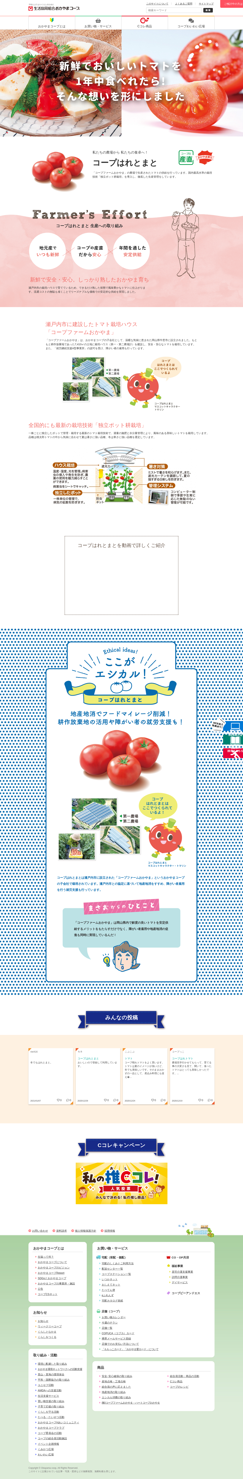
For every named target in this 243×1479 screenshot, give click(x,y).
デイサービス (180, 1282)
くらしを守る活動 (48, 1411)
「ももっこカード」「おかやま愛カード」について (130, 1349)
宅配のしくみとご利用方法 (118, 1263)
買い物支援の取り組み (51, 1401)
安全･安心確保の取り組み (117, 1376)
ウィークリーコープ (50, 1326)
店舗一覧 (107, 1327)
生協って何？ (46, 1256)
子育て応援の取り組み (51, 1406)
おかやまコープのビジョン (54, 1267)
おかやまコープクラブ (51, 1427)
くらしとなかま (47, 1331)
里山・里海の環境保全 (51, 1374)
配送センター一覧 (112, 1268)
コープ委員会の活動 (50, 1433)
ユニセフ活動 (46, 1385)
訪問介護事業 (180, 1277)
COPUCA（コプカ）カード (118, 1333)
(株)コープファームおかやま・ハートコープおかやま (131, 1402)
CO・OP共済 (180, 1257)
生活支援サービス (48, 1395)
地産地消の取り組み (114, 1392)
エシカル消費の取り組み (116, 1397)
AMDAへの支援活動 (50, 1390)
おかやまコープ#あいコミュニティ (58, 1422)
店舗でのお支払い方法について (120, 1343)
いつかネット (110, 1279)
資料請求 (61, 1230)
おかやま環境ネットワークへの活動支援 (60, 1369)
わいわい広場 (46, 1454)
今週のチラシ (110, 1322)
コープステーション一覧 (116, 1274)
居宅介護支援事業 (182, 1271)
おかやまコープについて (52, 1262)
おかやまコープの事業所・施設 (56, 1283)
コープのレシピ (179, 1386)
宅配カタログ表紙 (112, 1300)
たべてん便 (108, 1289)
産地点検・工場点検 (114, 1381)
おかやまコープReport (51, 1272)
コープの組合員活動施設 (52, 1438)
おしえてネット (111, 1284)
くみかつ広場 (46, 1449)
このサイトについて (157, 3)
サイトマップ (206, 3)
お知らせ (43, 1321)
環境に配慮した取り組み (52, 1363)
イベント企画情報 (48, 1443)
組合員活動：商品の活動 (184, 1376)
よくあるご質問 (183, 3)
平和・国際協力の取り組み (54, 1379)
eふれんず (108, 1295)
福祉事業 (177, 1266)
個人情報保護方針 (85, 1230)
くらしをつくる (47, 1337)
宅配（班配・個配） (114, 1257)
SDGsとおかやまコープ (52, 1278)
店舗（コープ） (112, 1311)
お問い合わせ (40, 1230)
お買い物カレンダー (114, 1317)
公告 (40, 1288)
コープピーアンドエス (186, 1293)
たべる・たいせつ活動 (51, 1417)
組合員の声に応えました (116, 1386)
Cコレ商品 (176, 1381)
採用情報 (109, 1230)
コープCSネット (48, 1294)
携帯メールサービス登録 (116, 1338)
